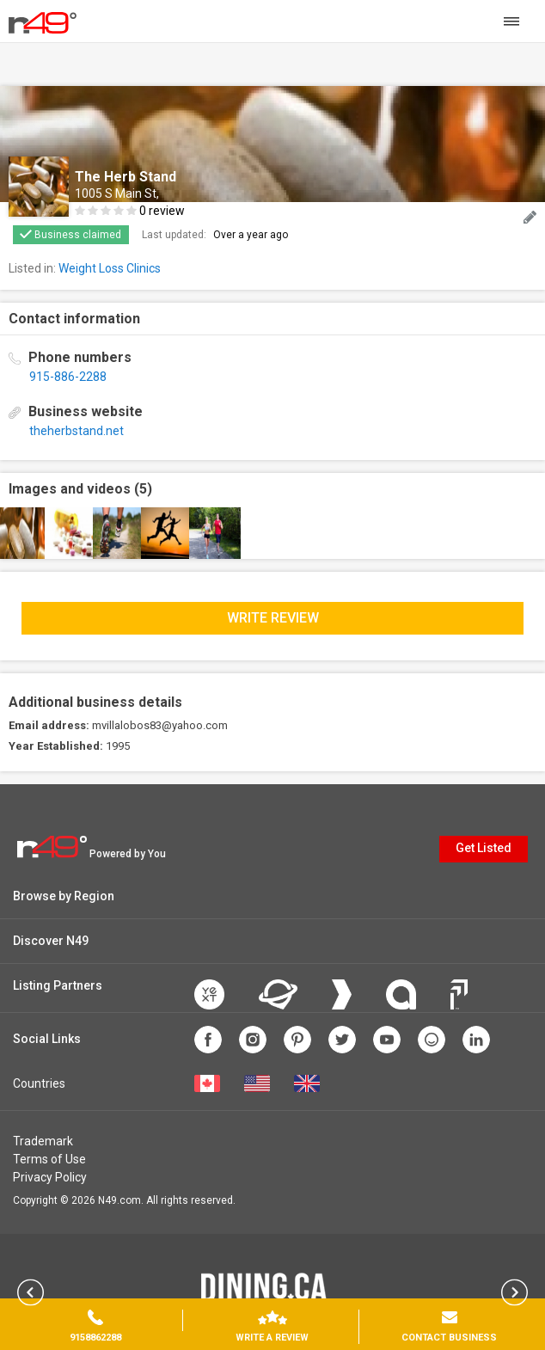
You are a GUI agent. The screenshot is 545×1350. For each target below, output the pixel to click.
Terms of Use (49, 1159)
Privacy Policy (50, 1177)
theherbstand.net (76, 431)
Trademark (43, 1141)
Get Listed (483, 848)
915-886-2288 (68, 377)
